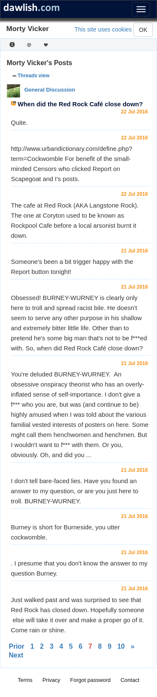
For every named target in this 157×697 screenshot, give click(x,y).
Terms (25, 680)
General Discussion (49, 90)
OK (143, 29)
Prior (16, 646)
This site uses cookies (103, 29)
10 (121, 646)
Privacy (51, 680)
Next (16, 655)
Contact (130, 680)
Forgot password (90, 680)
